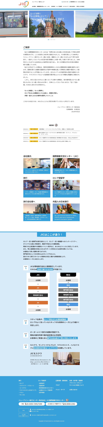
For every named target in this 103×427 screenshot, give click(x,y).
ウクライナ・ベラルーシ (27, 386)
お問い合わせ (73, 390)
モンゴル (22, 395)
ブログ (58, 385)
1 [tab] (48, 39)
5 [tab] (54, 39)
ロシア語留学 (59, 6)
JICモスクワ (66, 6)
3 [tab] (51, 39)
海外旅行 (53, 6)
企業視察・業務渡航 (61, 380)
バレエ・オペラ (60, 389)
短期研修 (41, 386)
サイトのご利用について (76, 385)
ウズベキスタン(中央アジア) (28, 390)
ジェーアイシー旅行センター (38, 1)
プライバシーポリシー (76, 383)
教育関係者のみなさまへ (46, 388)
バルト (22, 392)
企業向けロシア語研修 (45, 390)
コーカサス (23, 388)
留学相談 (41, 392)
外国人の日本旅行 (80, 6)
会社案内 (34, 6)
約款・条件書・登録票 (76, 380)
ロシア (22, 383)
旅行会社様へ (72, 6)
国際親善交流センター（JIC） (43, 6)
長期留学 (41, 383)
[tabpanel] (51, 24)
